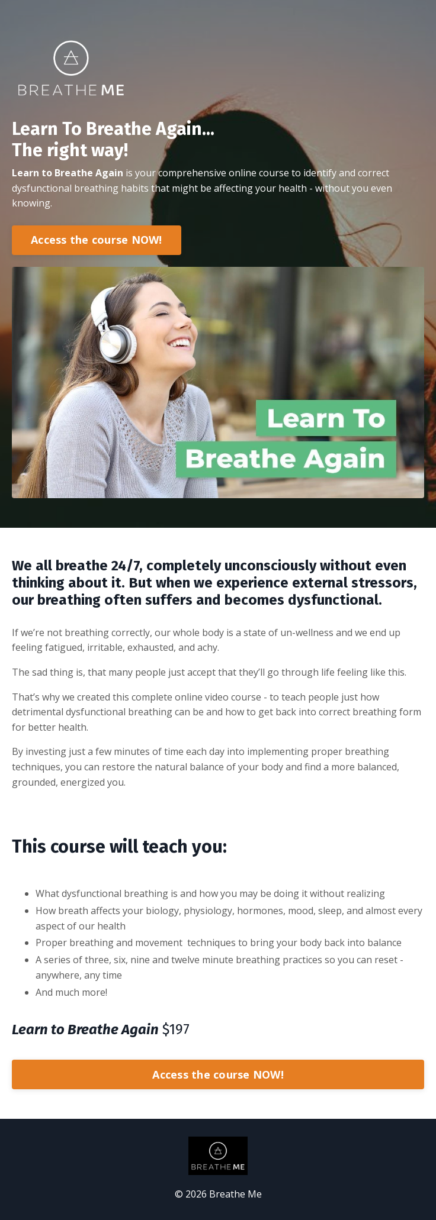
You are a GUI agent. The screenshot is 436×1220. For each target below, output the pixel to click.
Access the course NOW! (96, 240)
